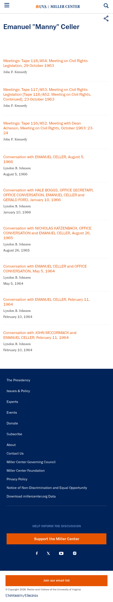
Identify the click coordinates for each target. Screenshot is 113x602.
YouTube (61, 553)
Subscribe (14, 434)
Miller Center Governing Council (31, 462)
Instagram (74, 553)
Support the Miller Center (56, 538)
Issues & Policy (18, 391)
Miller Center (65, 6)
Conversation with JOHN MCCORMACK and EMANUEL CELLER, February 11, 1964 (39, 335)
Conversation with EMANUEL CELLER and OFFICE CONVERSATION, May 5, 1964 (45, 268)
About (11, 445)
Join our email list (56, 580)
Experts (12, 402)
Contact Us (15, 453)
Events (12, 412)
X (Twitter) (48, 553)
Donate (12, 423)
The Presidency (18, 380)
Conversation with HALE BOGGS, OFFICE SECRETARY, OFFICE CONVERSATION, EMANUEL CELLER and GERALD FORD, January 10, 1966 (48, 195)
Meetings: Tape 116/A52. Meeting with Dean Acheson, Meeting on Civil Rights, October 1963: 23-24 (48, 128)
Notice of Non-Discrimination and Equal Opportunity (47, 488)
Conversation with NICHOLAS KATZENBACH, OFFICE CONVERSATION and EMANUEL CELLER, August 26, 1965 (47, 233)
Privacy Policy (17, 479)
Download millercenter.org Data (31, 496)
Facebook (37, 553)
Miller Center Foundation (26, 470)
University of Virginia (41, 6)
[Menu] (7, 6)
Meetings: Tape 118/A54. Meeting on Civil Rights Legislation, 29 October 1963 (45, 63)
